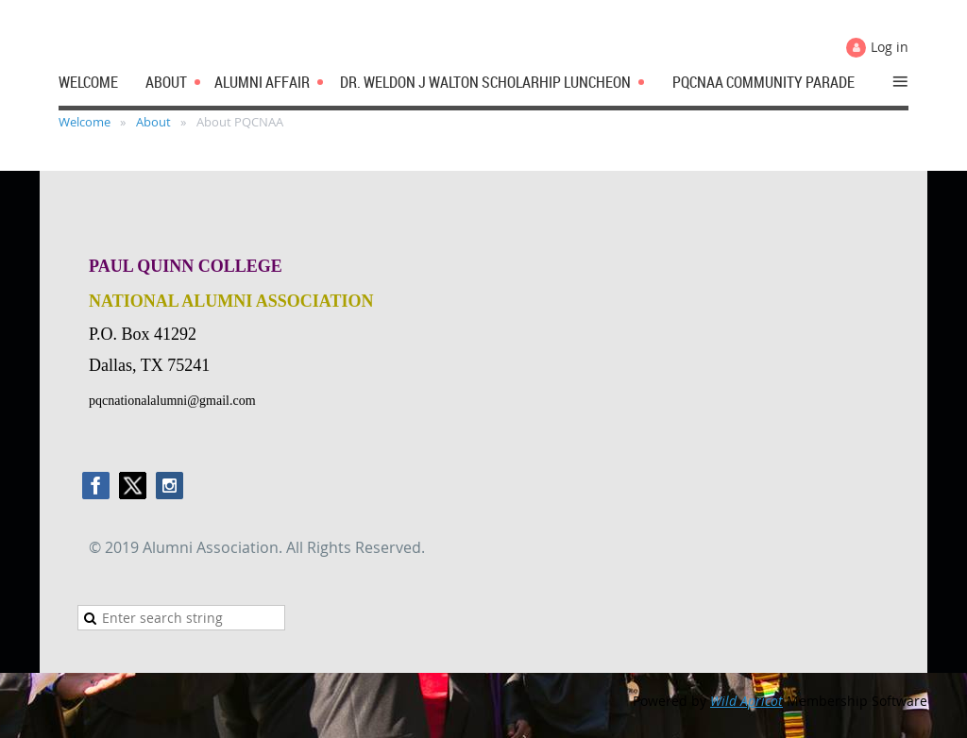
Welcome (84, 121)
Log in (889, 47)
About (153, 121)
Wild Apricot (746, 701)
